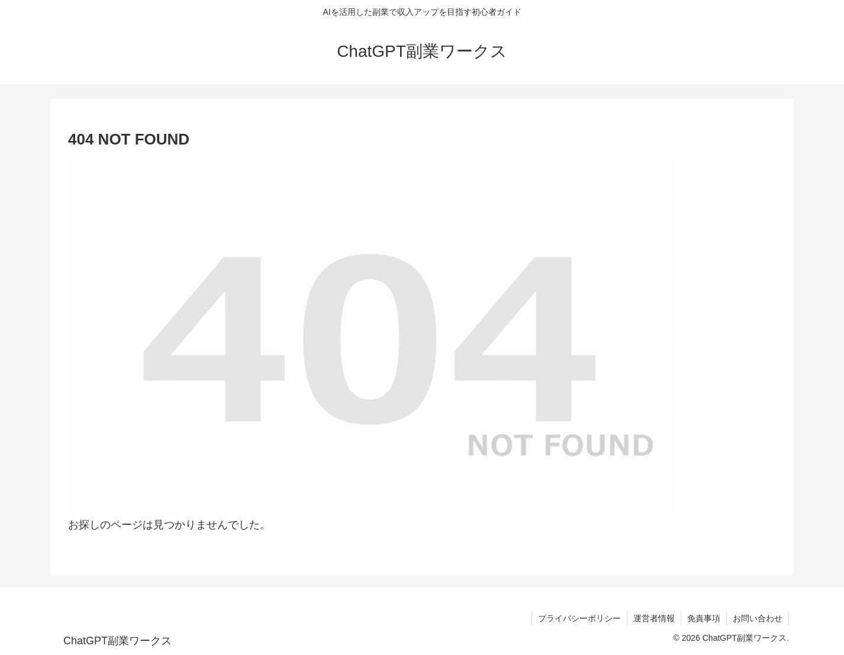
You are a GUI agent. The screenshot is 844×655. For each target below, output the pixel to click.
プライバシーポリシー (579, 618)
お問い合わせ (757, 618)
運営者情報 (654, 618)
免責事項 (703, 618)
